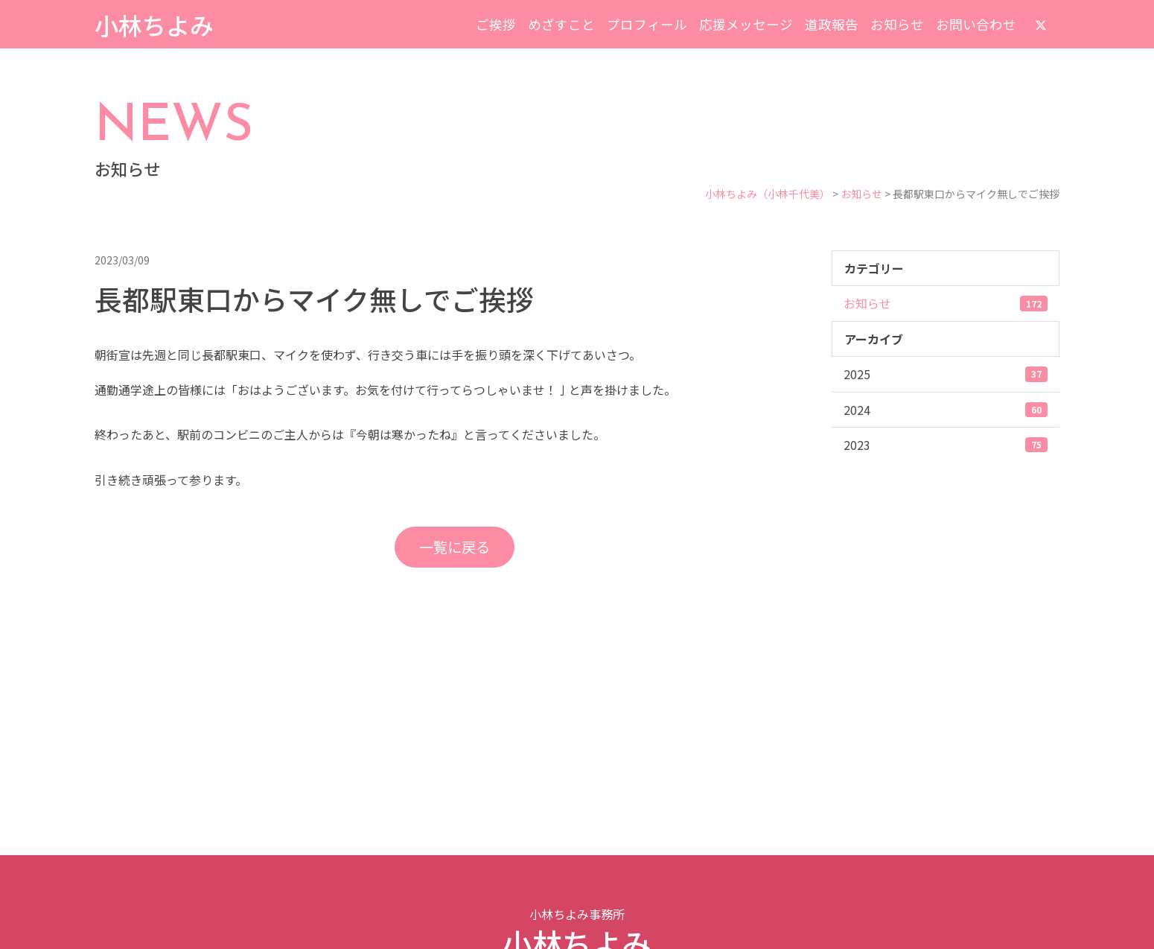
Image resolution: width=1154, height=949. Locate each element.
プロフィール (647, 24)
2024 (946, 410)
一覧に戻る (454, 546)
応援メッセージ (746, 24)
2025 (946, 374)
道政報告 (831, 24)
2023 (946, 445)
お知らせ (897, 24)
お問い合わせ (976, 24)
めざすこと (561, 24)
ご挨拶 (496, 24)
